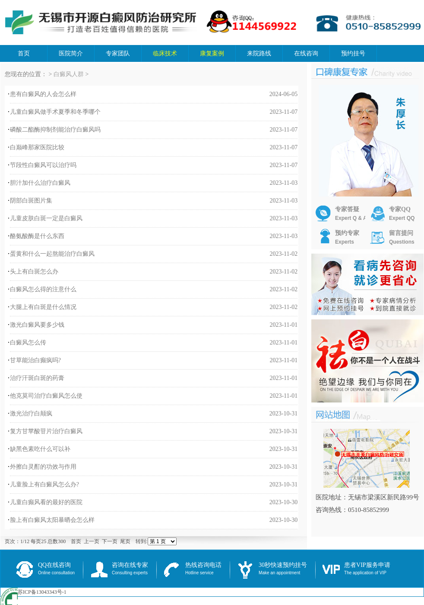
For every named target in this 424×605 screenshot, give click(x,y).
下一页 (109, 541)
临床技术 (165, 53)
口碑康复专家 (370, 73)
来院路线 (259, 53)
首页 (24, 53)
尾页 (125, 541)
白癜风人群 (69, 74)
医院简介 (71, 53)
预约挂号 (353, 53)
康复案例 (212, 53)
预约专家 (337, 237)
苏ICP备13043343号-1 (42, 592)
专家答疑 (341, 213)
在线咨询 (306, 53)
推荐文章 (348, 416)
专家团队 (118, 53)
